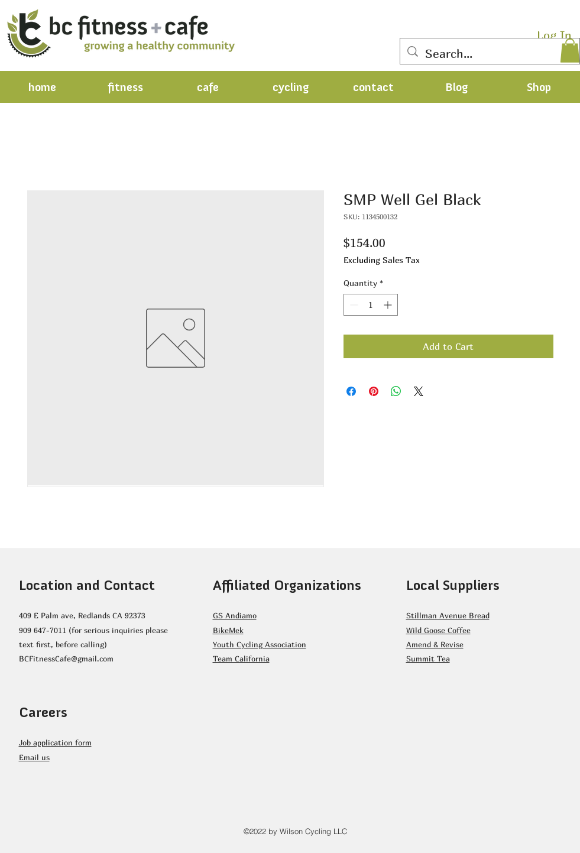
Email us (34, 757)
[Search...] (490, 53)
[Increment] (388, 304)
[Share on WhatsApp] (396, 391)
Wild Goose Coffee (438, 630)
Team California (241, 658)
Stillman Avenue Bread (448, 615)
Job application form (55, 742)
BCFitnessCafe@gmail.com (66, 658)
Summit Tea (428, 658)
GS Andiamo (235, 615)
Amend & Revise (435, 644)
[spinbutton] (370, 304)
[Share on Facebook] (351, 391)
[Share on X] (418, 391)
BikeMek (228, 630)
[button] (570, 50)
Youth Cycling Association (259, 644)
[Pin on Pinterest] (374, 391)
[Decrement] (352, 304)
